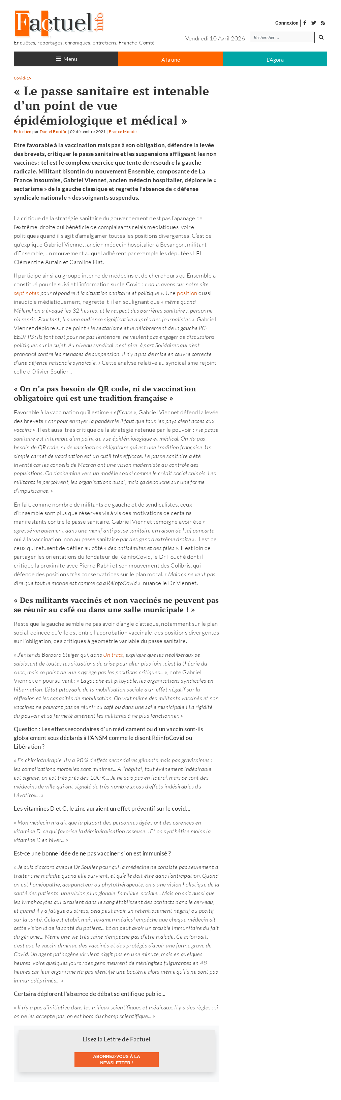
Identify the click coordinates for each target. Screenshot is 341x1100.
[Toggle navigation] (66, 59)
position (187, 292)
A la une (170, 59)
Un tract (113, 654)
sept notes (26, 292)
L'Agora (275, 59)
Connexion (287, 23)
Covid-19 (22, 78)
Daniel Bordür (53, 131)
